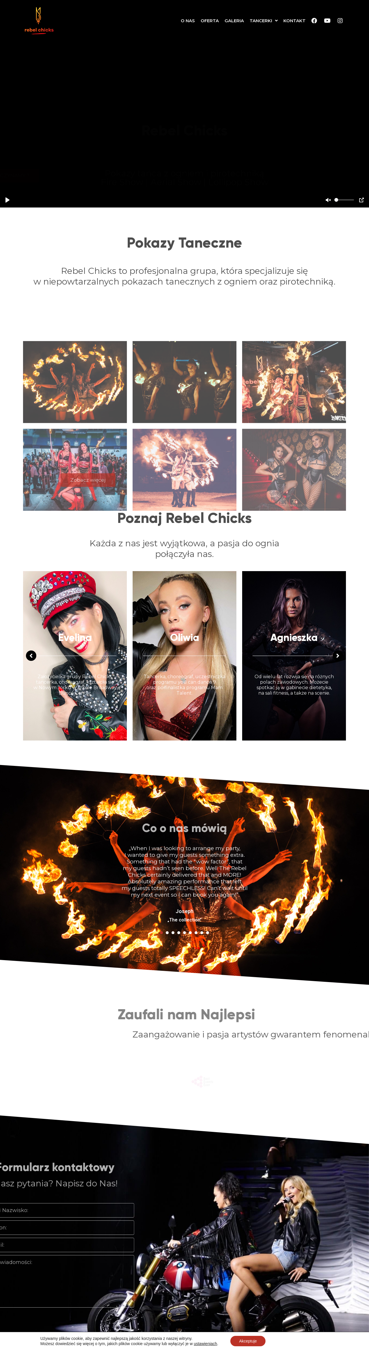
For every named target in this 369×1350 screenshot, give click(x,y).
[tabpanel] (184, 780)
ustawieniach (205, 1343)
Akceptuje (248, 1341)
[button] (184, 175)
